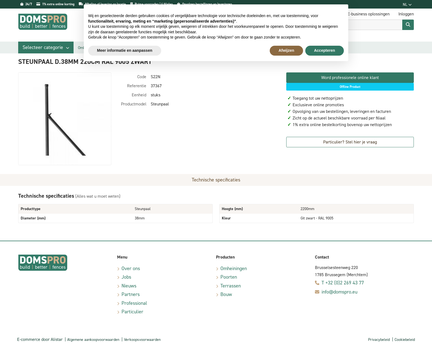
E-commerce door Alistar (40, 339)
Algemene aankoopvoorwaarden (93, 339)
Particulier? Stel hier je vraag (350, 142)
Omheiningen (233, 268)
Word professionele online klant (350, 77)
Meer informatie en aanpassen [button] (124, 50)
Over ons (130, 268)
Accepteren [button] (324, 50)
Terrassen (230, 285)
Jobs (126, 277)
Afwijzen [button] (286, 50)
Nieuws (128, 285)
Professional (134, 303)
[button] (46, 47)
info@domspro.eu (339, 292)
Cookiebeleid (405, 339)
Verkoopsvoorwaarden (142, 339)
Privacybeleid (379, 339)
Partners (130, 294)
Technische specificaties (216, 179)
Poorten (228, 277)
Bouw (226, 294)
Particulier (132, 311)
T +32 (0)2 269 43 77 (343, 282)
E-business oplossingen (368, 14)
